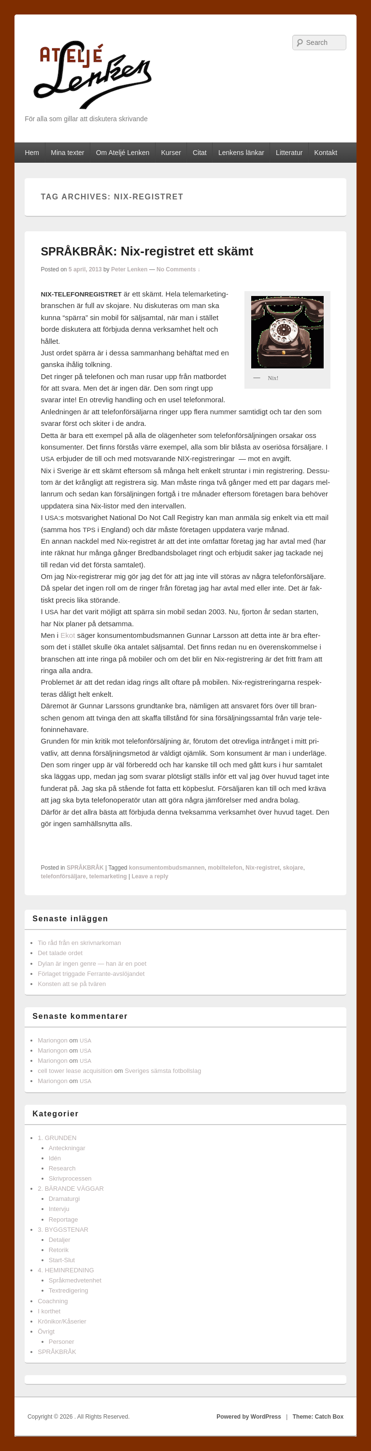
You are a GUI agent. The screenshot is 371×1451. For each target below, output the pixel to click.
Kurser (171, 152)
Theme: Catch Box (318, 1416)
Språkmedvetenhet (75, 1280)
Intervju (59, 1208)
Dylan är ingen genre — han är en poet (92, 963)
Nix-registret (262, 867)
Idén (55, 1158)
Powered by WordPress (248, 1416)
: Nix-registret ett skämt (147, 251)
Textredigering (68, 1290)
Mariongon (52, 1040)
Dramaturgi (64, 1198)
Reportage (63, 1219)
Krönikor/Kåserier (62, 1321)
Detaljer (60, 1239)
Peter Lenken (129, 269)
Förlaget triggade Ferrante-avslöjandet (91, 973)
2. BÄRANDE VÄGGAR (71, 1188)
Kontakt (325, 152)
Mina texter (67, 152)
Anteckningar (67, 1148)
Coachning (53, 1301)
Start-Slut (62, 1260)
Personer (61, 1341)
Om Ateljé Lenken (123, 152)
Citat (200, 152)
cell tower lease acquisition (75, 1070)
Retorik (59, 1250)
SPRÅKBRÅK (85, 867)
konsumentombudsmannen (167, 867)
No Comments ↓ (178, 269)
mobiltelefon (225, 867)
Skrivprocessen (70, 1178)
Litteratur (289, 152)
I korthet (49, 1311)
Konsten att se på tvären (72, 983)
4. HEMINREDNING (66, 1270)
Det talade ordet (60, 953)
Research (62, 1168)
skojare (293, 867)
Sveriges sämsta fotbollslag (163, 1070)
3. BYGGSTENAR (63, 1229)
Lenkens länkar (241, 152)
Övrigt (46, 1331)
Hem (32, 152)
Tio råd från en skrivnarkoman (79, 942)
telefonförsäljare (63, 876)
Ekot (67, 635)
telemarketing (108, 876)
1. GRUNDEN (57, 1137)
